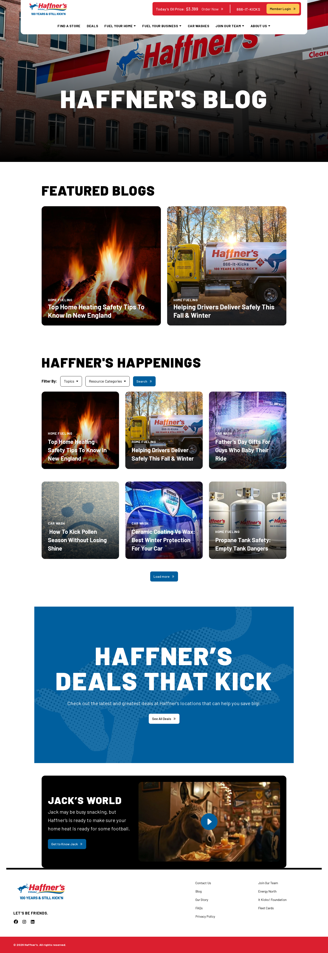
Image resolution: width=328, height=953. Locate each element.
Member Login (283, 9)
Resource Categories (107, 381)
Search (144, 381)
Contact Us (203, 883)
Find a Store (69, 26)
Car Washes (198, 26)
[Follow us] (15, 921)
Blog (198, 891)
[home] (48, 9)
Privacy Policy (205, 916)
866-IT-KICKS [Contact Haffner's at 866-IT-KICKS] (248, 9)
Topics (71, 381)
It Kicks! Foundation (272, 900)
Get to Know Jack (67, 844)
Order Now (212, 9)
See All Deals (164, 719)
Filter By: (49, 381)
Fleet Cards (266, 908)
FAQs (199, 908)
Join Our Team (268, 883)
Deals (92, 26)
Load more (164, 576)
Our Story (201, 900)
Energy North (267, 891)
